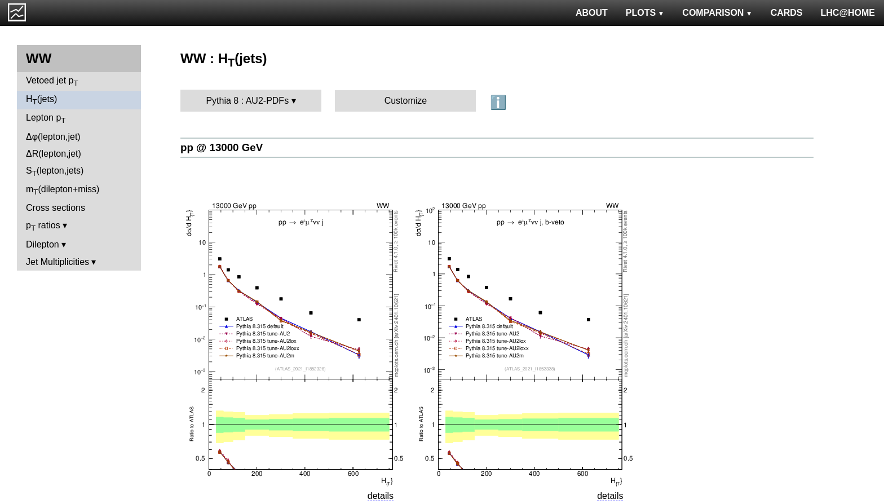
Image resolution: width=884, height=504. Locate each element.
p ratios (43, 226)
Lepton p (45, 119)
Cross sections (55, 208)
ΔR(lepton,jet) (53, 153)
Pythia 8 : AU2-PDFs (247, 100)
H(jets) (41, 100)
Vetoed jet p (52, 81)
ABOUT (592, 12)
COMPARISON (717, 12)
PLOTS (645, 12)
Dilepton (42, 244)
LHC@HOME (848, 12)
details (381, 496)
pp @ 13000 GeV (221, 147)
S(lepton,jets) (54, 172)
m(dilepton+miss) (62, 190)
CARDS (787, 12)
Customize (405, 100)
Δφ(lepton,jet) (53, 137)
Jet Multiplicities (57, 262)
